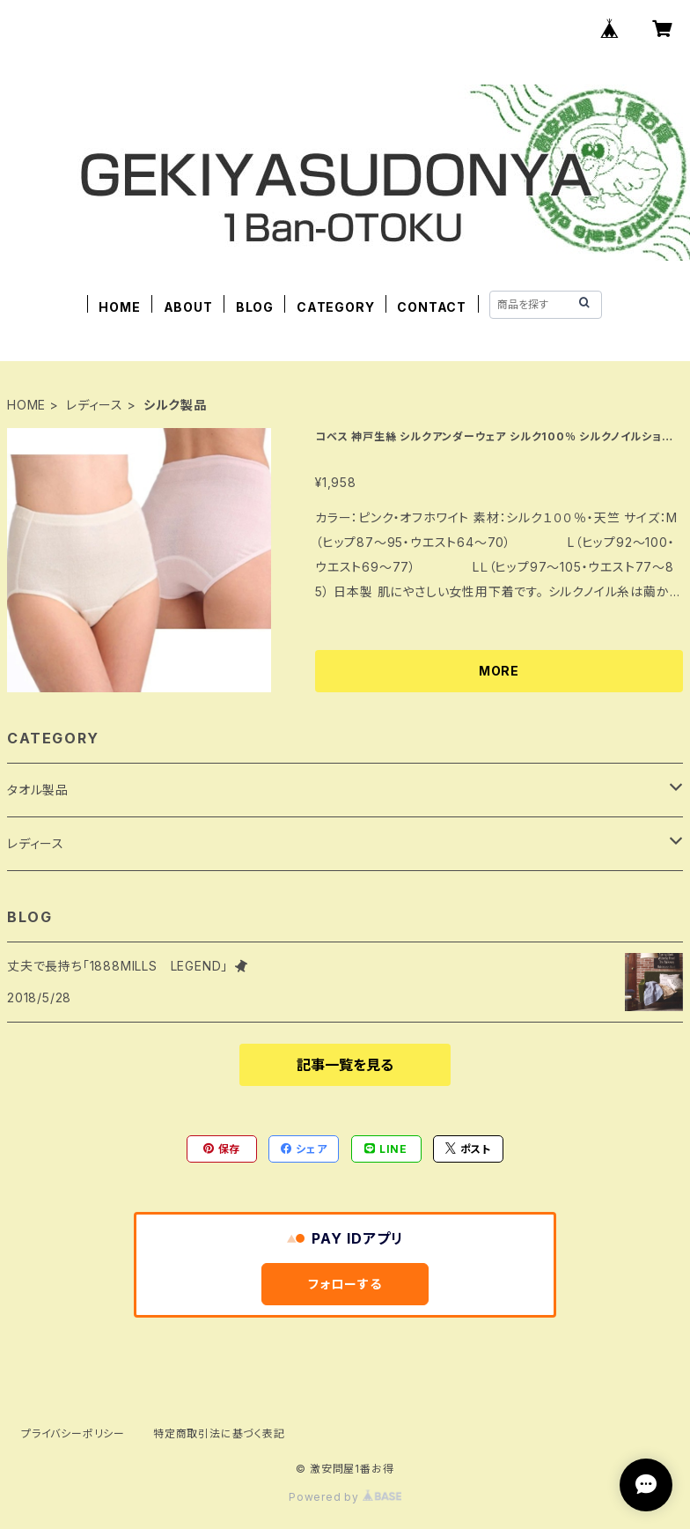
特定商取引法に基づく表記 (219, 1433)
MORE (499, 670)
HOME (119, 306)
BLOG (255, 306)
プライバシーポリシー (73, 1433)
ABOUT (188, 306)
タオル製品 (38, 789)
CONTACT (431, 306)
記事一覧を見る (345, 1065)
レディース (94, 404)
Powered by (345, 1496)
